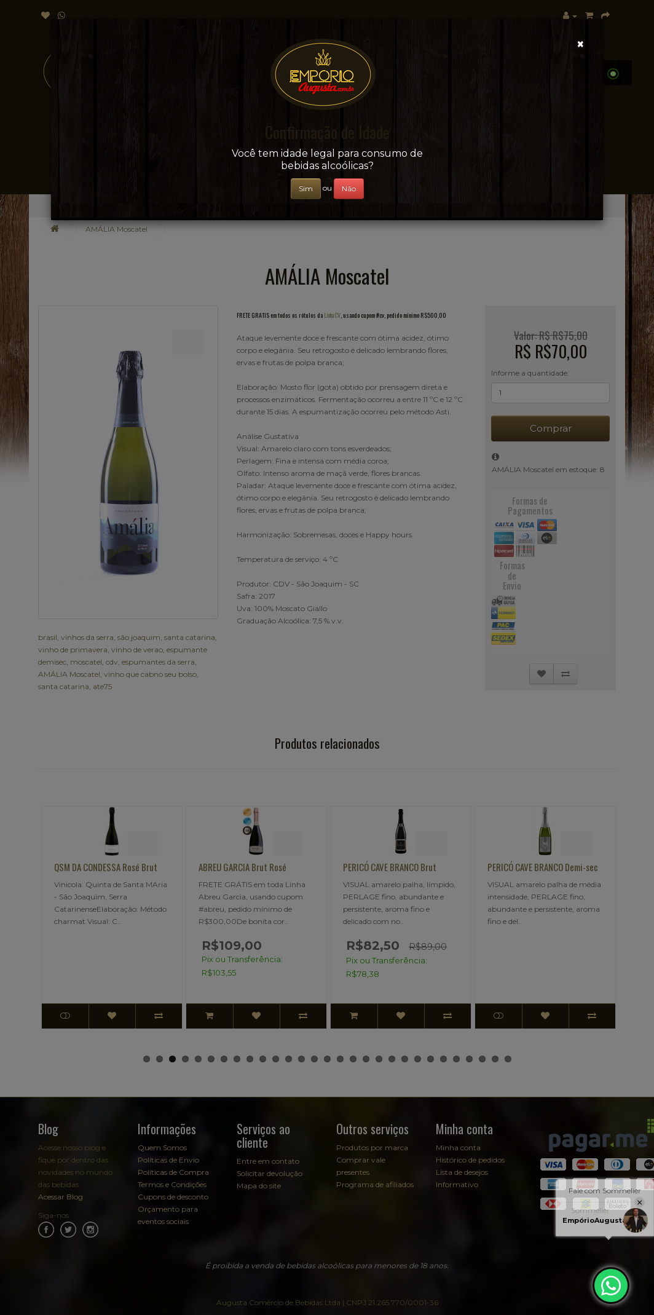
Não (349, 188)
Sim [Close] (306, 188)
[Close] (581, 44)
